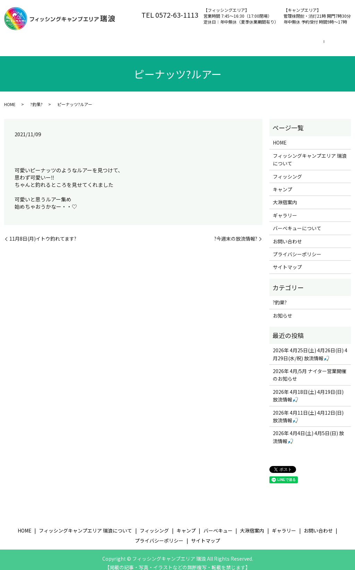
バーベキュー (240, 41)
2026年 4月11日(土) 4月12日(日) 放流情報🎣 (308, 420)
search (11, 53)
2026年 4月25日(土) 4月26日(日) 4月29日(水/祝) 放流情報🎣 (310, 358)
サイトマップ (287, 270)
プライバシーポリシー (297, 257)
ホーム (18, 41)
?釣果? (36, 108)
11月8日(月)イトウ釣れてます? (42, 242)
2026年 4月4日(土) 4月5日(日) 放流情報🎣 (308, 440)
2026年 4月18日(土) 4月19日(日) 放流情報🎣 (308, 399)
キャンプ (201, 41)
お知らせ (282, 319)
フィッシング (163, 41)
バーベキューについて (297, 231)
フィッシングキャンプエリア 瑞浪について (87, 41)
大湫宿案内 (282, 41)
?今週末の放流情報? (235, 242)
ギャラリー (285, 219)
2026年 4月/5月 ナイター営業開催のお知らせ (309, 378)
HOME (10, 108)
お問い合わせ (323, 41)
